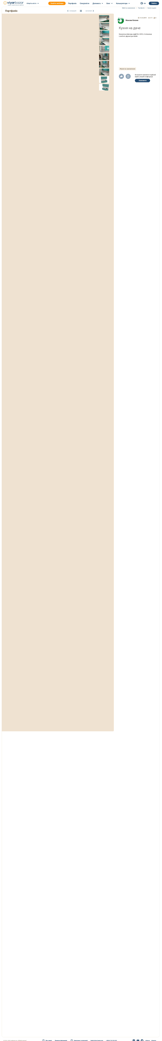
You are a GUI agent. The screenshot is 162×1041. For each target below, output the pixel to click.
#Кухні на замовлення (128, 69)
